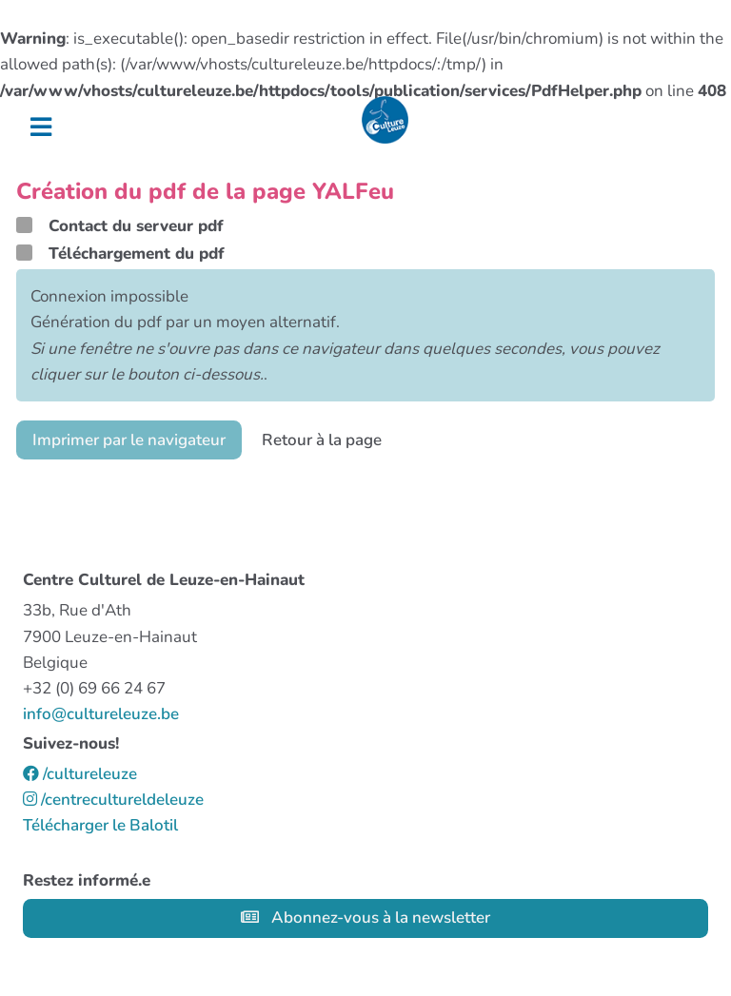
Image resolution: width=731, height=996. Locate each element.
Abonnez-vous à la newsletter (365, 917)
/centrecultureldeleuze (113, 799)
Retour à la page (322, 440)
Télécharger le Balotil (100, 825)
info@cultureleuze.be (101, 714)
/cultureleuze (80, 774)
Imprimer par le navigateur (129, 440)
